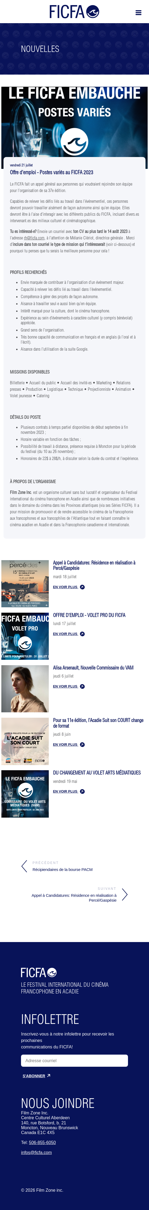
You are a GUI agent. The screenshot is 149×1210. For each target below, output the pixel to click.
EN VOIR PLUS (69, 587)
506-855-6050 (42, 1142)
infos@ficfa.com (36, 1152)
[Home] (78, 17)
